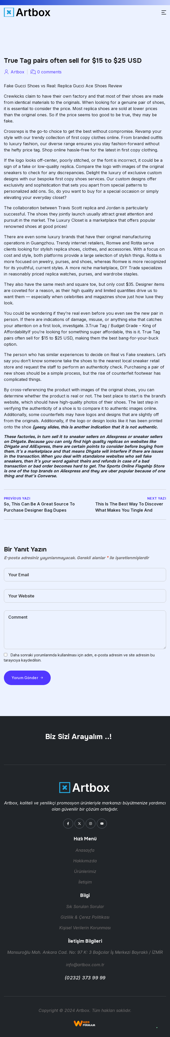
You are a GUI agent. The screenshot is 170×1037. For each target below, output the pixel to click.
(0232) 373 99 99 (85, 977)
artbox (17, 71)
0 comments (49, 71)
